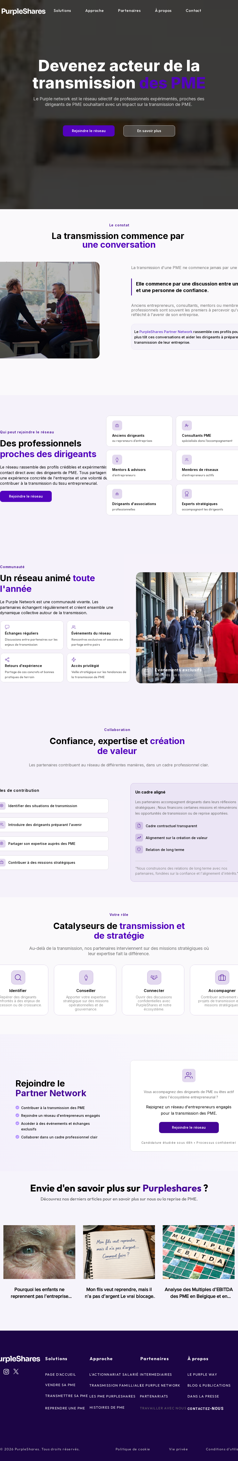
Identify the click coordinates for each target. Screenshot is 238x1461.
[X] (16, 1371)
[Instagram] (6, 1371)
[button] (62, 10)
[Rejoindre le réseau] (89, 130)
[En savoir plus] (149, 130)
